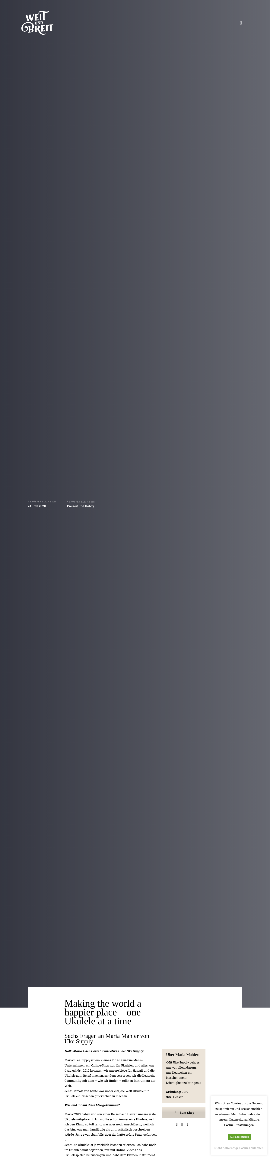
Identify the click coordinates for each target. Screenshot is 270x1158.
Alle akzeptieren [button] (239, 1136)
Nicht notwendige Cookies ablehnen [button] (239, 1148)
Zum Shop (183, 1113)
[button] (248, 23)
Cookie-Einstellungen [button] (239, 1125)
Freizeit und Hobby (80, 507)
